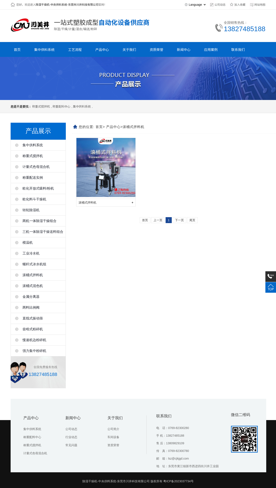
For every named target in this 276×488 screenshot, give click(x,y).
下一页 (179, 220)
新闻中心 (73, 418)
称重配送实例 (33, 177)
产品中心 (113, 127)
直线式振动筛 (33, 318)
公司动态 (71, 429)
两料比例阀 (31, 307)
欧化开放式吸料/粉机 (38, 188)
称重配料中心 (61, 106)
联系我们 (164, 416)
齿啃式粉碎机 (33, 329)
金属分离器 (31, 296)
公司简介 (113, 429)
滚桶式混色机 (33, 286)
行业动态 (71, 437)
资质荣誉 (113, 445)
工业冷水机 (31, 253)
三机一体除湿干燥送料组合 (43, 231)
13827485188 (244, 29)
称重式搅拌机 (41, 106)
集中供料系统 (82, 106)
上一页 (157, 220)
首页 (99, 127)
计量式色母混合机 (36, 167)
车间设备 (113, 437)
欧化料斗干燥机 (34, 199)
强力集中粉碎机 (34, 351)
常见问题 (71, 445)
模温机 (28, 242)
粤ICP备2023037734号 (178, 481)
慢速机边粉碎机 (34, 340)
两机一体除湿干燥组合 (39, 221)
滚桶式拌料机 (33, 275)
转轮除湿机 (31, 210)
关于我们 (115, 418)
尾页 (192, 220)
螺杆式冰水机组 (34, 264)
